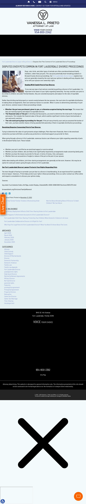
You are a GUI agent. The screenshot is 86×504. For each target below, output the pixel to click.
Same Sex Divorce (10, 296)
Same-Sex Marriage (11, 299)
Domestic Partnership (11, 260)
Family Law (8, 265)
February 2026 (9, 237)
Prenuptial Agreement (11, 290)
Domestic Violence (10, 263)
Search (45, 2)
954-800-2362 (43, 32)
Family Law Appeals (10, 267)
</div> (16, 495)
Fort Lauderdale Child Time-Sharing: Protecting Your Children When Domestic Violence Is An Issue (36, 218)
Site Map (43, 375)
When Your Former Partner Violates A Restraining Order (21, 201)
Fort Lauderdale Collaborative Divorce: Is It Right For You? (23, 221)
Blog (24, 62)
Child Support (8, 254)
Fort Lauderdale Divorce (12, 269)
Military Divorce (9, 278)
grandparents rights (11, 272)
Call (34, 2)
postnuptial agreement (12, 287)
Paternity (7, 285)
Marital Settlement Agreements (14, 276)
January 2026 (9, 240)
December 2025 (9, 242)
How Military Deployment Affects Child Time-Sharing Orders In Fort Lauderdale (30, 211)
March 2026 (8, 235)
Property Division (10, 292)
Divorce (29, 62)
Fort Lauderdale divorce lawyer (63, 76)
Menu (55, 2)
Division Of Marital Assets (12, 256)
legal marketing (51, 396)
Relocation (7, 294)
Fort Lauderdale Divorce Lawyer (12, 62)
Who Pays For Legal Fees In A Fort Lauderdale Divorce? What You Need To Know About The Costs (35, 225)
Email (40, 2)
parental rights (9, 283)
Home (28, 2)
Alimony (7, 249)
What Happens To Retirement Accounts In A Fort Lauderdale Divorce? (26, 215)
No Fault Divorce (9, 281)
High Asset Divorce (10, 274)
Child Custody (8, 251)
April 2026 (7, 233)
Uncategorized (9, 303)
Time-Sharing (8, 301)
